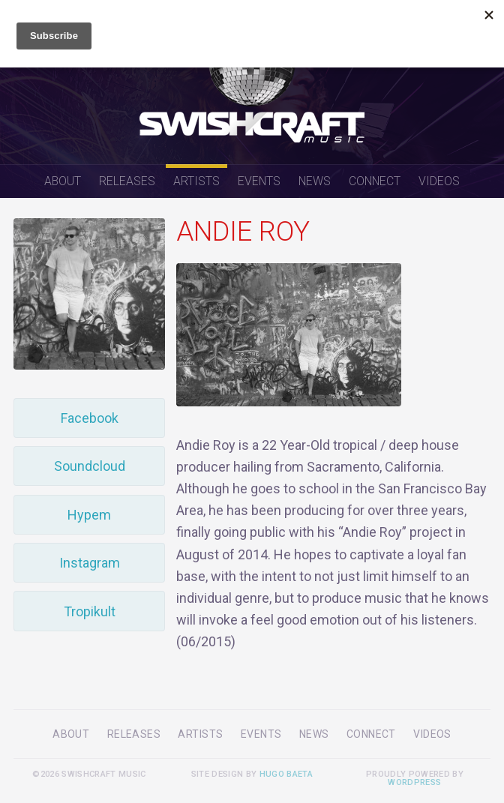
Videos (439, 181)
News (314, 181)
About (62, 181)
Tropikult (90, 611)
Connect (374, 181)
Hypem (89, 515)
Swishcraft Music (252, 82)
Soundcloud (89, 466)
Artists (196, 181)
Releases (127, 181)
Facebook (89, 418)
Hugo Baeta (286, 774)
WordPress (414, 782)
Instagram (89, 563)
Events (259, 181)
